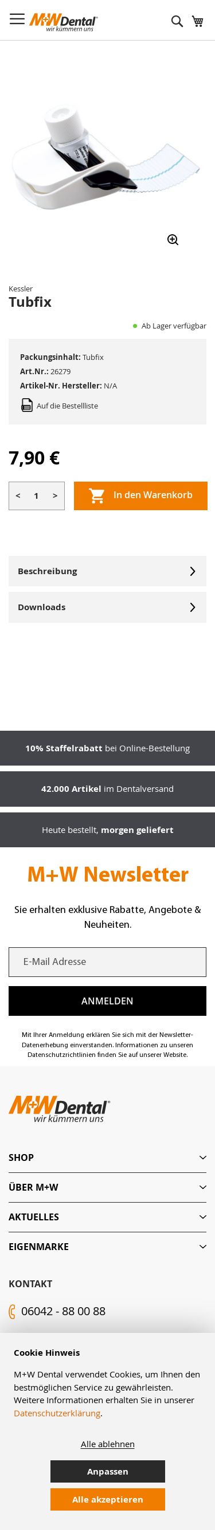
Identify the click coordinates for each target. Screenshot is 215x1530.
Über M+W (33, 1187)
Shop (21, 1157)
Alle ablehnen (108, 1443)
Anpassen (107, 1471)
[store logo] (63, 22)
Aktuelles (34, 1217)
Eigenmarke (39, 1246)
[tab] (107, 1157)
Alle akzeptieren (107, 1499)
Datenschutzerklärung (57, 1413)
